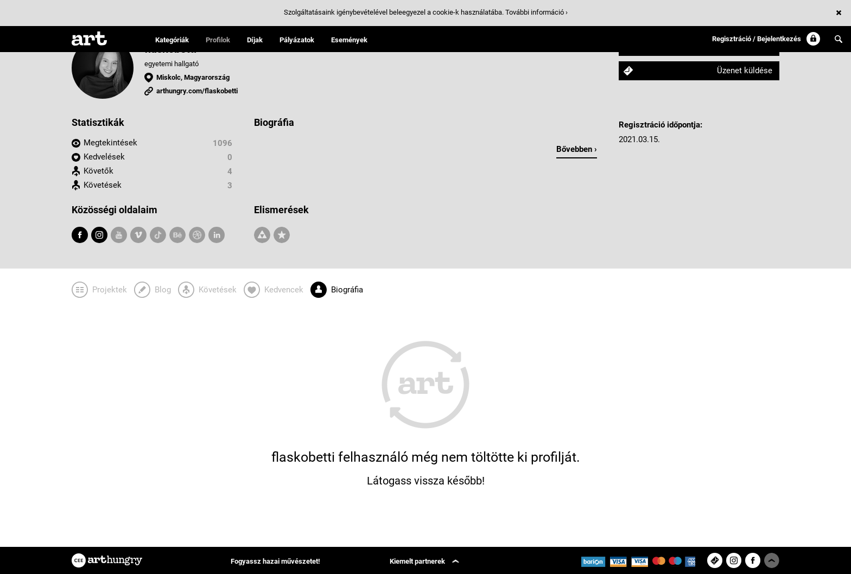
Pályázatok (297, 40)
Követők (98, 171)
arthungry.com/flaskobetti (197, 91)
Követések (103, 185)
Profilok (218, 40)
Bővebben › (576, 149)
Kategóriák (172, 40)
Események (349, 40)
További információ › (536, 12)
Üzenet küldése (744, 70)
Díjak (255, 40)
